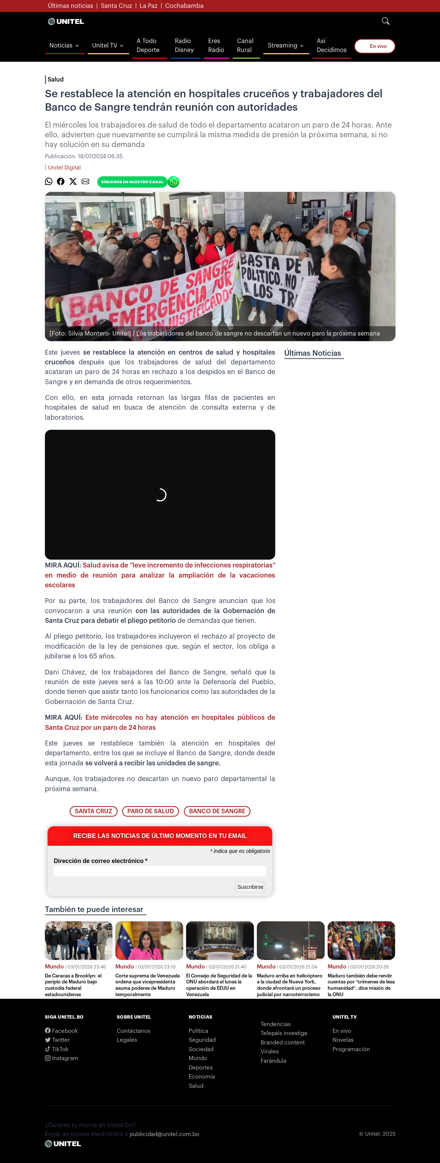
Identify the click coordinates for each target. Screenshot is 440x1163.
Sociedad (201, 1049)
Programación (351, 1049)
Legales (127, 1040)
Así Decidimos (332, 45)
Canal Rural (245, 45)
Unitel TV (104, 46)
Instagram (61, 1058)
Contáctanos (133, 1031)
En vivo (374, 46)
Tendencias (276, 1024)
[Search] (385, 21)
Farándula (273, 1061)
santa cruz (93, 811)
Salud (56, 80)
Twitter (57, 1040)
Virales (270, 1052)
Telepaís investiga (284, 1033)
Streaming (282, 46)
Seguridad (202, 1040)
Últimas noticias (70, 6)
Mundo (54, 967)
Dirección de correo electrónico (100, 861)
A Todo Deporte (148, 45)
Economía (202, 1077)
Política (198, 1031)
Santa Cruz (116, 6)
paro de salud (150, 811)
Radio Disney (184, 45)
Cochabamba (184, 6)
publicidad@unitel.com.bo (164, 1134)
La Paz (149, 6)
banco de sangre (217, 811)
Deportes (201, 1068)
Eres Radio (216, 45)
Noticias (61, 46)
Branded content (283, 1043)
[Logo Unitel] (66, 21)
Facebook (61, 1031)
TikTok (57, 1049)
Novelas (343, 1040)
